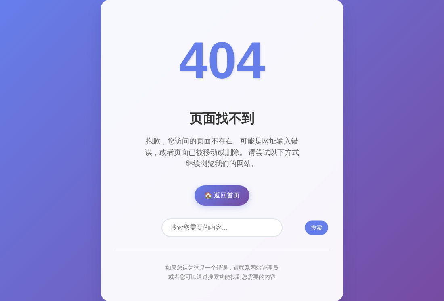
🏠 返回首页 (222, 195)
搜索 (316, 227)
